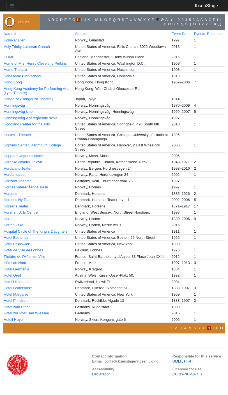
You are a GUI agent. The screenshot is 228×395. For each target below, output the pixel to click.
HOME (9, 57)
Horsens (10, 193)
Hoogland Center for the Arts (27, 124)
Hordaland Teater (18, 168)
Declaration (101, 374)
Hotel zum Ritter (17, 307)
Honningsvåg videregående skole (30, 118)
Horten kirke (13, 225)
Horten (9, 219)
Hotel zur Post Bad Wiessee (26, 313)
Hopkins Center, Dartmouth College (32, 145)
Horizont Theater (17, 181)
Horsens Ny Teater (19, 200)
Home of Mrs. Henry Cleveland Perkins (35, 63)
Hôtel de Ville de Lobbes (23, 250)
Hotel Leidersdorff (18, 288)
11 (222, 328)
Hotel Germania (16, 269)
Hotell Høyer (14, 319)
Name (8, 34)
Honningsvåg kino (18, 111)
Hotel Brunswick (17, 244)
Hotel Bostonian (16, 237)
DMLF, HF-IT (182, 361)
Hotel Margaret (16, 294)
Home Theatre (15, 69)
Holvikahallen (14, 40)
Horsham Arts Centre (21, 212)
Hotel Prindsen (15, 300)
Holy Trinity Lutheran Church (27, 47)
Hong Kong (13, 82)
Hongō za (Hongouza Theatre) (28, 99)
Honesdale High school (22, 76)
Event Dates (182, 34)
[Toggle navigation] (12, 6)
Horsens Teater (16, 206)
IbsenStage (206, 5)
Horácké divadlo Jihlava (23, 162)
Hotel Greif (12, 275)
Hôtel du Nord (15, 263)
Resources (215, 34)
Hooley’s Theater (17, 135)
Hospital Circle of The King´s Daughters (36, 231)
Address (81, 34)
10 (215, 328)
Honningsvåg (14, 105)
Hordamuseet (15, 174)
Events (199, 34)
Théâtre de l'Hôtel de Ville (24, 256)
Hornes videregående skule (26, 187)
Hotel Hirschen (15, 282)
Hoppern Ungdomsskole (23, 156)
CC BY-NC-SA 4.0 (187, 374)
